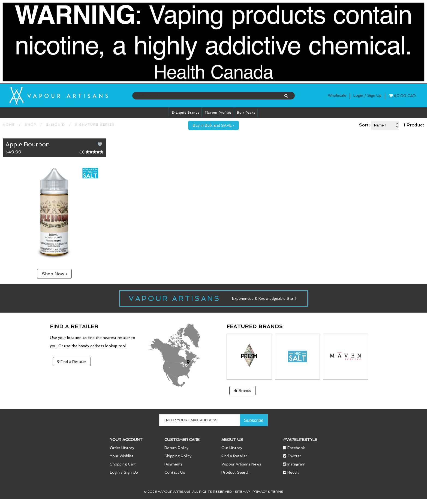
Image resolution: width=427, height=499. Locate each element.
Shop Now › (54, 273)
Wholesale (337, 95)
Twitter (292, 456)
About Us (232, 439)
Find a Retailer (71, 361)
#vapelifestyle (300, 439)
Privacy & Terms (267, 492)
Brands (242, 390)
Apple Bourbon (27, 144)
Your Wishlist (121, 456)
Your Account (126, 439)
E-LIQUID (55, 124)
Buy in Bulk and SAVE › (213, 125)
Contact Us (174, 472)
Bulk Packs (246, 112)
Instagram (294, 464)
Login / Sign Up (124, 472)
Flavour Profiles (218, 112)
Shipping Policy (177, 456)
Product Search (235, 472)
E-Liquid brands (185, 112)
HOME (9, 124)
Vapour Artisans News (241, 464)
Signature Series (95, 124)
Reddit (291, 472)
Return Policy (176, 448)
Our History (231, 448)
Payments (173, 464)
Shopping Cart (123, 464)
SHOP (30, 124)
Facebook (294, 448)
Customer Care (182, 439)
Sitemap (242, 492)
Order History (122, 448)
